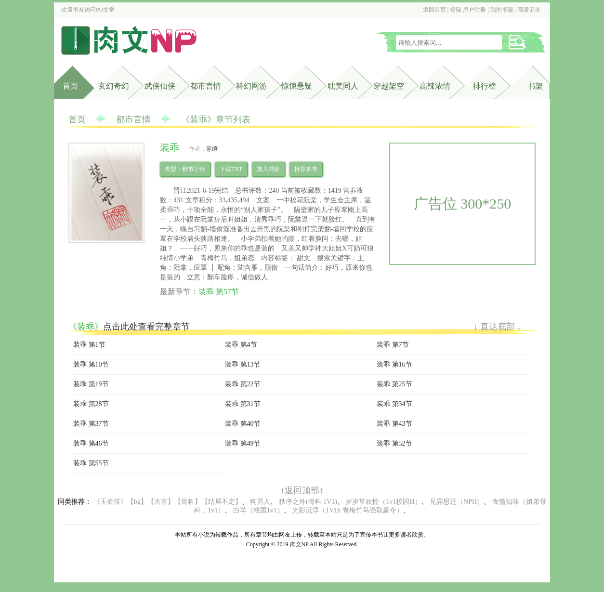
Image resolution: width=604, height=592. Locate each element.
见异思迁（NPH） (457, 501)
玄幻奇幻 (113, 86)
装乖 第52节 (394, 443)
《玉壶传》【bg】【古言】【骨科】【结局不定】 (167, 501)
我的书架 (501, 9)
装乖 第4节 (241, 344)
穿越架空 (388, 86)
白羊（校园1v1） (258, 510)
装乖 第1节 (89, 344)
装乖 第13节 (243, 364)
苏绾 (212, 148)
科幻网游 (251, 86)
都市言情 (205, 86)
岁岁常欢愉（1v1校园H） (383, 501)
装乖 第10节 (91, 364)
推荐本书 (305, 169)
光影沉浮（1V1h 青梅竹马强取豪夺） (347, 510)
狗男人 (260, 501)
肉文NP (299, 544)
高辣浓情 (435, 86)
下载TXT (231, 169)
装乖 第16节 (394, 364)
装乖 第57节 (218, 292)
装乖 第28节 (91, 404)
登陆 (455, 9)
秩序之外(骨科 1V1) (308, 501)
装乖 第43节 (394, 423)
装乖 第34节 (394, 404)
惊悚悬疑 (296, 86)
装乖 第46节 (91, 443)
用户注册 (474, 9)
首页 (70, 86)
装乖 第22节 (243, 384)
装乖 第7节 (393, 344)
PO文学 (105, 9)
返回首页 (434, 9)
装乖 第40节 (243, 423)
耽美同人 (343, 86)
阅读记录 (528, 9)
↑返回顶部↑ (302, 490)
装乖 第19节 (91, 384)
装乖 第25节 (394, 384)
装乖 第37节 (91, 423)
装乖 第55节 (91, 463)
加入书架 (268, 169)
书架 (535, 86)
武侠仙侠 (159, 86)
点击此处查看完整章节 (146, 326)
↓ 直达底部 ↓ (497, 326)
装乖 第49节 (243, 443)
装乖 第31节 (243, 404)
